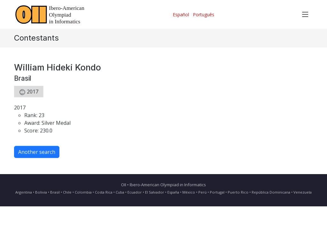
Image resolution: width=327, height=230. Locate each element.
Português (203, 15)
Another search (36, 153)
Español (181, 15)
